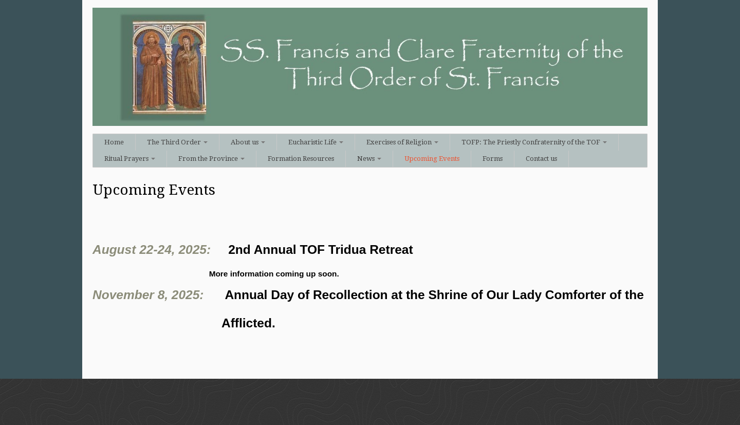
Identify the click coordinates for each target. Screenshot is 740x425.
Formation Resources (301, 158)
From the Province (211, 158)
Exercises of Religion (402, 142)
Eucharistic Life (315, 142)
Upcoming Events (431, 158)
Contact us (541, 158)
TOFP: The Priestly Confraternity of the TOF (534, 142)
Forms (493, 158)
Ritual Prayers (129, 158)
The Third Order (177, 142)
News (369, 158)
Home (114, 142)
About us (248, 142)
